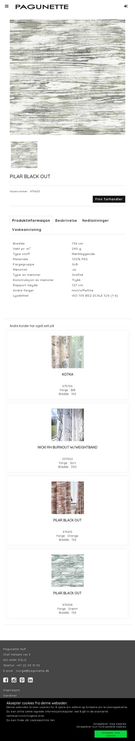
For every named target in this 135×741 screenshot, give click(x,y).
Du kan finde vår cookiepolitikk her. (31, 720)
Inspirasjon (11, 690)
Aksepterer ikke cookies (109, 723)
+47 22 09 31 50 (28, 665)
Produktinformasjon (31, 220)
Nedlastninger (95, 220)
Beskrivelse (66, 220)
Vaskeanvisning (26, 229)
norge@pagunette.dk (32, 670)
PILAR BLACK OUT (67, 520)
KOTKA (67, 374)
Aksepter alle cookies (111, 734)
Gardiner (10, 695)
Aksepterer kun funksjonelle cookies (101, 726)
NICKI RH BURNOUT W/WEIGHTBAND (67, 447)
